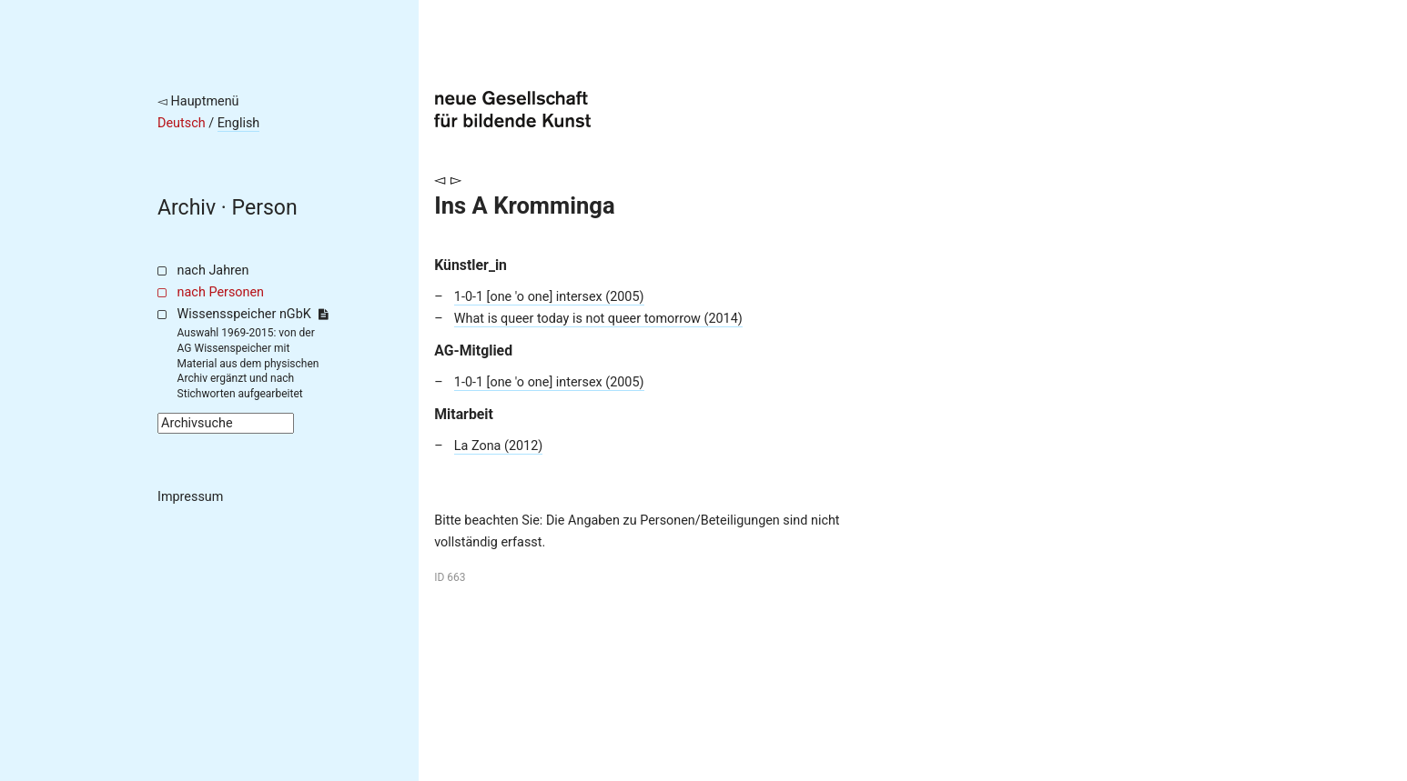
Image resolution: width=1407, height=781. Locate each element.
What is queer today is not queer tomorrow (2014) (598, 318)
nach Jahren (213, 270)
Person (265, 207)
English (239, 123)
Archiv (186, 207)
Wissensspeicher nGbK (252, 314)
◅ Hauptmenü (198, 101)
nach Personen (220, 292)
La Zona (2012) (498, 446)
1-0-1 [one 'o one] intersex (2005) (549, 297)
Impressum (190, 497)
